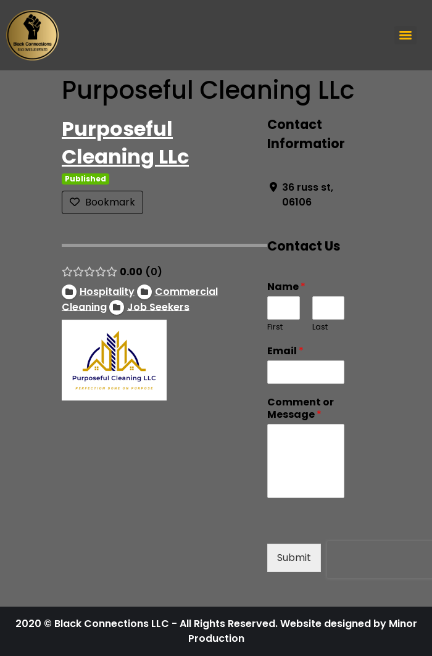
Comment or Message (300, 409)
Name (286, 287)
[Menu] (405, 35)
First (275, 327)
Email (285, 351)
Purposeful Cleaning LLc (125, 142)
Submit (294, 557)
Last (320, 327)
